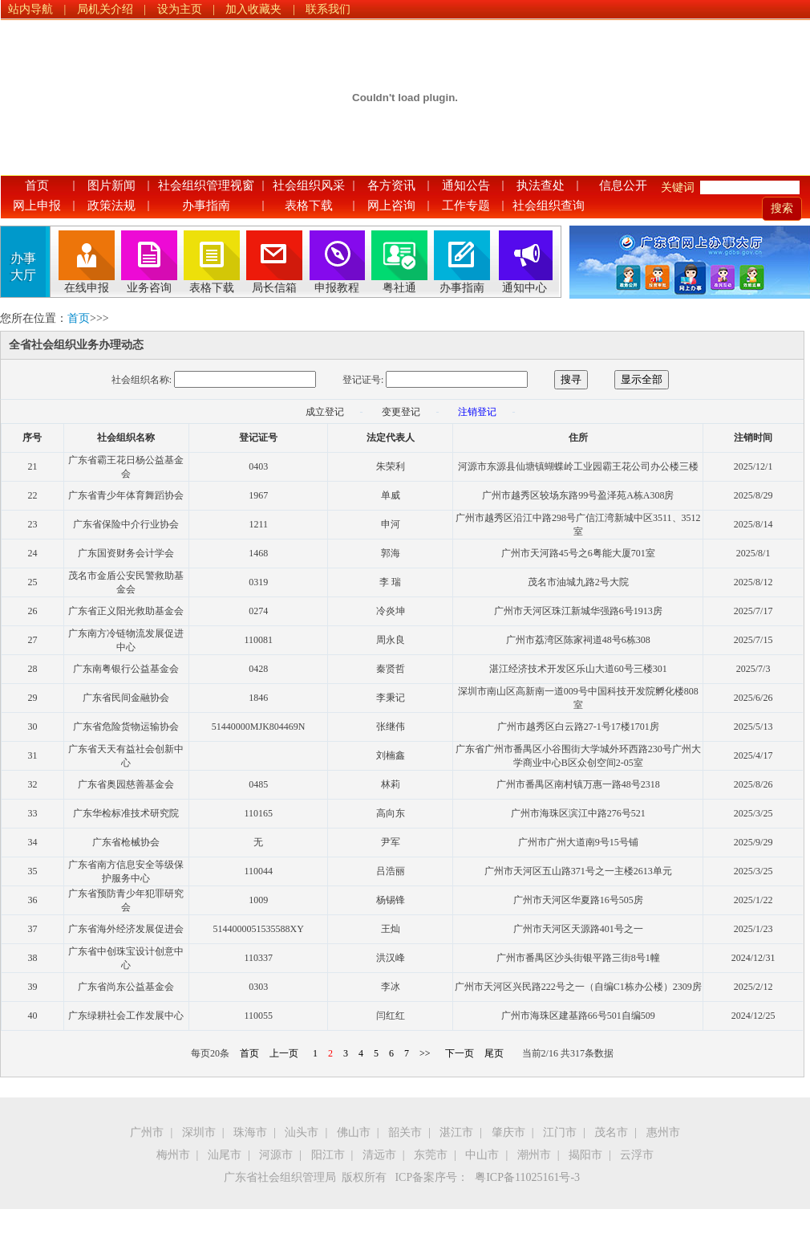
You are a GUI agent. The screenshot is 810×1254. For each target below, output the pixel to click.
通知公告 (466, 185)
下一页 (459, 1053)
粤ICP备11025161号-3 (527, 1177)
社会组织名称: (141, 379)
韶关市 (405, 1132)
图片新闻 (111, 185)
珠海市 (250, 1132)
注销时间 (753, 437)
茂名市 (611, 1132)
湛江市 (456, 1132)
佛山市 (354, 1132)
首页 (37, 185)
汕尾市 (224, 1155)
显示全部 (641, 379)
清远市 (379, 1155)
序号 (32, 437)
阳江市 (328, 1155)
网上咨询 (391, 205)
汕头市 (301, 1132)
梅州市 (173, 1155)
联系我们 (328, 9)
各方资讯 (391, 185)
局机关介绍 (105, 9)
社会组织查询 (548, 205)
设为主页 (179, 9)
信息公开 (623, 185)
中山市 (482, 1155)
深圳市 (199, 1132)
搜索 (782, 208)
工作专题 (466, 205)
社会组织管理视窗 (206, 185)
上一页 (283, 1053)
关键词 (678, 187)
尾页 (494, 1053)
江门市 (560, 1132)
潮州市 (534, 1155)
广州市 (147, 1132)
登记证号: (362, 379)
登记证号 (258, 437)
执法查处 (540, 185)
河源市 (276, 1155)
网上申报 (37, 205)
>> (425, 1053)
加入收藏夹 (253, 9)
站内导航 (30, 9)
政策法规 (111, 205)
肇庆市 (508, 1132)
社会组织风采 (309, 185)
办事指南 (206, 205)
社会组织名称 (126, 437)
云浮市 (637, 1155)
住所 (578, 437)
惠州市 (663, 1132)
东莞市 (431, 1155)
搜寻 (571, 379)
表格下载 (309, 205)
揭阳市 (585, 1155)
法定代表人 (391, 437)
